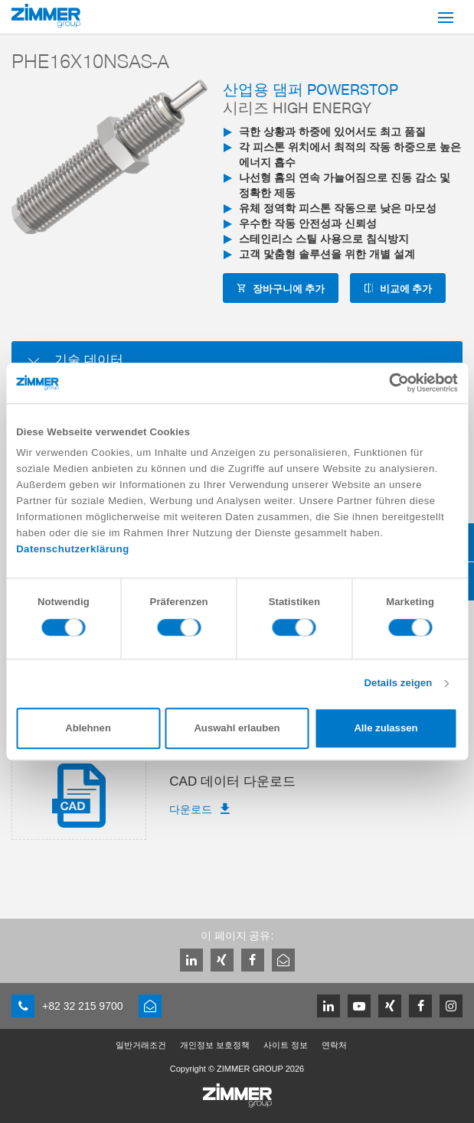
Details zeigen (398, 683)
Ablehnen (88, 728)
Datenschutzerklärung (72, 549)
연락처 (334, 1045)
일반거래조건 (141, 1045)
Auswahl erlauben (236, 728)
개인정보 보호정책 (215, 1045)
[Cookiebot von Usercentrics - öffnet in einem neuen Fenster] (391, 382)
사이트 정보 (285, 1045)
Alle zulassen (385, 728)
